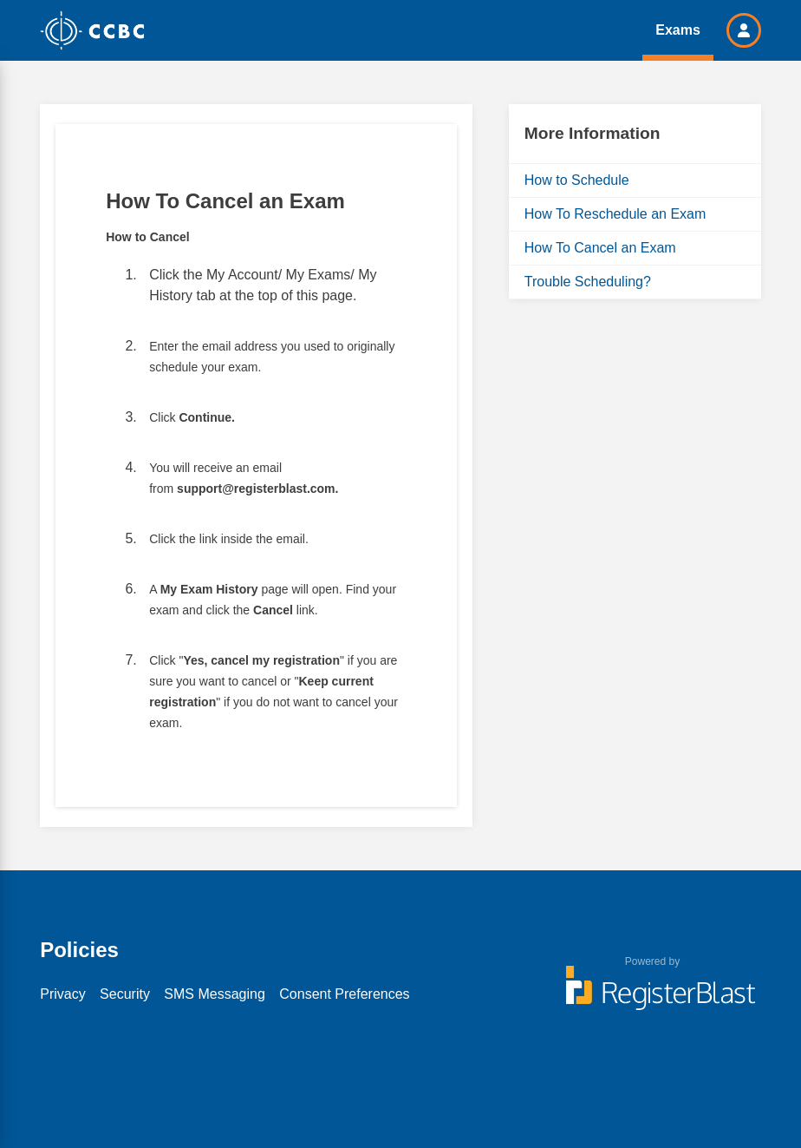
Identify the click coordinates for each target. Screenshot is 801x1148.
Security (125, 994)
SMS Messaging (214, 994)
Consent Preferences (344, 994)
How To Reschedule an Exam (615, 214)
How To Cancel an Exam (600, 247)
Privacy (62, 994)
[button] (743, 30)
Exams (677, 30)
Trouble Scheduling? (587, 281)
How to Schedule (576, 180)
